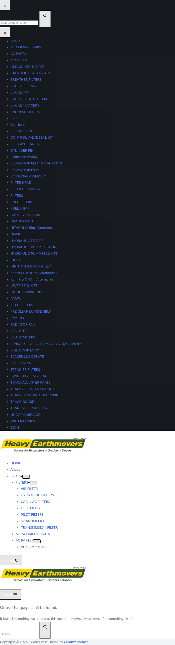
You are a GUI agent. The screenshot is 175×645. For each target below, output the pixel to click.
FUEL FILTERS (32, 508)
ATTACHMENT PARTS (33, 534)
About (15, 469)
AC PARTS (24, 540)
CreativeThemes (76, 642)
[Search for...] (19, 634)
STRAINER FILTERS (36, 521)
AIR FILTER (29, 488)
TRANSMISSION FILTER (39, 527)
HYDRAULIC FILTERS (37, 495)
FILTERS (23, 482)
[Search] (11, 560)
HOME (15, 463)
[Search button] (45, 630)
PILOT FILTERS (32, 514)
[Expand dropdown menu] (26, 477)
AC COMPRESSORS (36, 547)
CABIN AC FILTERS (35, 501)
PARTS (16, 476)
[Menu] (10, 594)
